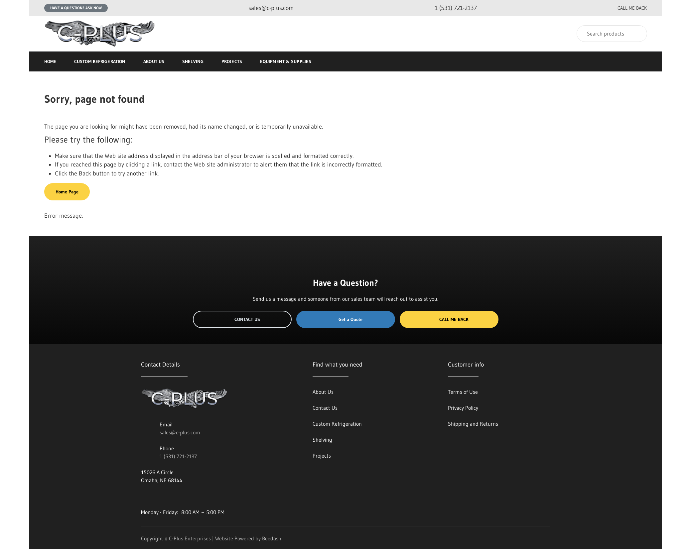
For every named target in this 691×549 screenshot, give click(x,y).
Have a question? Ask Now (76, 7)
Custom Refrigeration (99, 61)
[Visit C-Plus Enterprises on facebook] (144, 496)
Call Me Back (449, 319)
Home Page (67, 192)
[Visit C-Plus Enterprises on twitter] (158, 496)
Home (50, 61)
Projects (231, 61)
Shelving (193, 61)
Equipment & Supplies (288, 61)
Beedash (271, 538)
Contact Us (242, 319)
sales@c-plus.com (180, 432)
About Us (153, 61)
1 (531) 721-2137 (178, 456)
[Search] (612, 33)
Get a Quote (345, 319)
